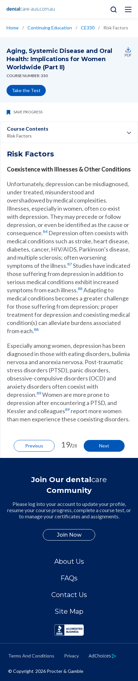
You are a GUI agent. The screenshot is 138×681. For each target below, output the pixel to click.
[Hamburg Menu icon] (128, 9)
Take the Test (26, 90)
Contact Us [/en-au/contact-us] (69, 595)
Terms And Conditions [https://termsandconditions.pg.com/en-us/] (31, 655)
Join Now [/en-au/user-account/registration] (69, 535)
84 (45, 231)
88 (80, 288)
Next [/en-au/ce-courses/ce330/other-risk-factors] (104, 445)
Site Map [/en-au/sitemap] (69, 611)
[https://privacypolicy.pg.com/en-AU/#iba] (102, 655)
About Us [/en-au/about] (69, 561)
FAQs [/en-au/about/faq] (69, 578)
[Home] (31, 9)
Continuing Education (49, 27)
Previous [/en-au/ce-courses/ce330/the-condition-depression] (34, 445)
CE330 (88, 27)
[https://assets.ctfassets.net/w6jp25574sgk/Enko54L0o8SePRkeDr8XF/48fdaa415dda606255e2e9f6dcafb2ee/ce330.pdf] (127, 49)
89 (39, 393)
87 (69, 264)
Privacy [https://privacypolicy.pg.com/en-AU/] (71, 655)
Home (13, 27)
